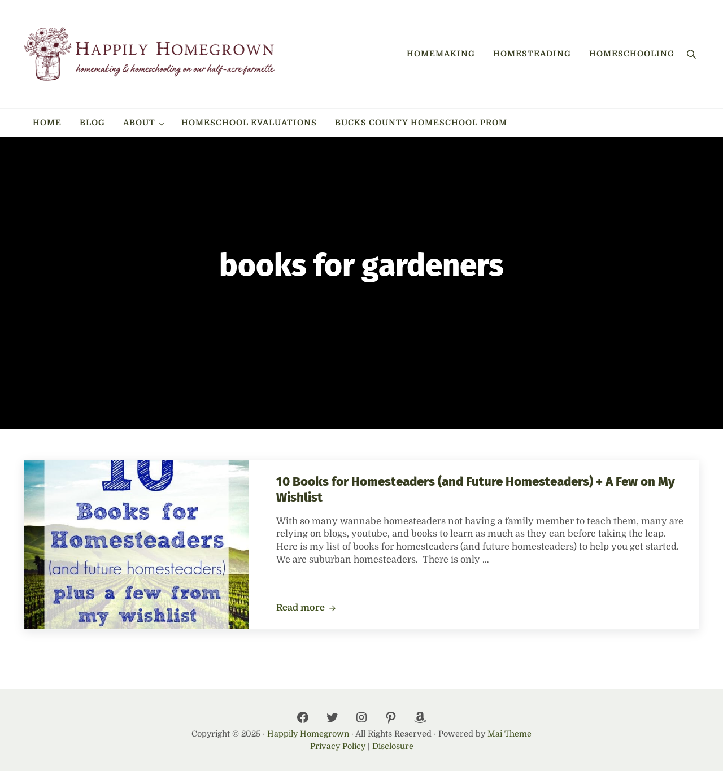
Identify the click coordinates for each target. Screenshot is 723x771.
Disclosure (392, 746)
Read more (306, 608)
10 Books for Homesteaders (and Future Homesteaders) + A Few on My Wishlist (475, 489)
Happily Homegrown (308, 733)
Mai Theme (509, 733)
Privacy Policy (337, 746)
